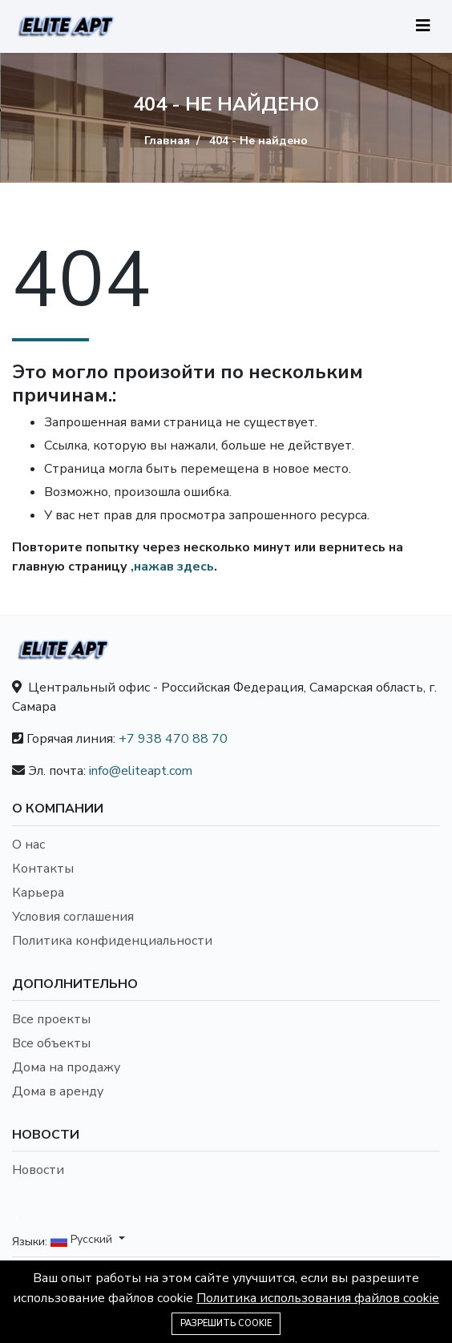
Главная (167, 140)
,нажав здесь (172, 566)
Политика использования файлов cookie (317, 1298)
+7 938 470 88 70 (173, 739)
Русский (82, 1240)
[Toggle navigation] (423, 26)
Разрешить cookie (226, 1323)
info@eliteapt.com (140, 771)
